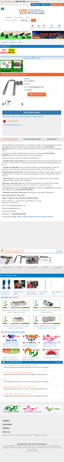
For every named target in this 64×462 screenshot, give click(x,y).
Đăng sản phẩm (57, 4)
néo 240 (45, 267)
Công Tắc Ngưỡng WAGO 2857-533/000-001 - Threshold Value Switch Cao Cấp (46, 327)
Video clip (59, 26)
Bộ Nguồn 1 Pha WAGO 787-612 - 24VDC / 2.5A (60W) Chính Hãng (47, 311)
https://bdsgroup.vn (29, 454)
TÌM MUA (6, 428)
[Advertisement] (31, 234)
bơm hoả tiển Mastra (43, 293)
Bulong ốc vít (13, 42)
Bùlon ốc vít (23, 74)
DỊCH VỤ (6, 432)
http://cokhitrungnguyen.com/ (13, 125)
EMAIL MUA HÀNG (36, 94)
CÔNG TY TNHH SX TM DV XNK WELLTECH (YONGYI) (11, 345)
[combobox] (30, 20)
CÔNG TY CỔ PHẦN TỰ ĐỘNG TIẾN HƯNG (30, 358)
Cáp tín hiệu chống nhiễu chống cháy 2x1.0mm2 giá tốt (18, 372)
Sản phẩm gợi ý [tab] (52, 139)
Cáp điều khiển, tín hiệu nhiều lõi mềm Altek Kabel (17, 394)
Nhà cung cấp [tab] (19, 17)
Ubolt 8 (20, 42)
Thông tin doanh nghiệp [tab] (32, 139)
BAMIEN (6, 421)
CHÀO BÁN (7, 424)
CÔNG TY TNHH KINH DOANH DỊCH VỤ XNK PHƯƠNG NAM (49, 345)
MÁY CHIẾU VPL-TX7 (57, 293)
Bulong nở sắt (7, 267)
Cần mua (38, 26)
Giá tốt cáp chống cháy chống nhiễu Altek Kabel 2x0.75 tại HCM (21, 365)
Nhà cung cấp (52, 26)
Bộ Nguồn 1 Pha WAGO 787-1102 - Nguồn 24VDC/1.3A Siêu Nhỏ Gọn (16, 327)
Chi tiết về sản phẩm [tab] (10, 139)
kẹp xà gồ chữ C (32, 267)
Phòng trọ (20, 454)
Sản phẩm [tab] (9, 17)
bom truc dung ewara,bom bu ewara (5, 293)
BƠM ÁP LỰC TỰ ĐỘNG (19, 293)
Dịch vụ (44, 26)
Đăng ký (46, 4)
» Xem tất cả (58, 362)
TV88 (5, 379)
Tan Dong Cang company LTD (51, 357)
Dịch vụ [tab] (28, 17)
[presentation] (57, 251)
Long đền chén (6, 69)
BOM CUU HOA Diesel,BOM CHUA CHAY (32, 293)
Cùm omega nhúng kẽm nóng (17, 70)
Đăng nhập (36, 4)
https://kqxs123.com (41, 454)
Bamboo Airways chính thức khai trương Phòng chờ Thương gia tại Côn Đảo (25, 435)
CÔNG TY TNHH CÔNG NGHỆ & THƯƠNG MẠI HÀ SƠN (10, 359)
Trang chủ (4, 42)
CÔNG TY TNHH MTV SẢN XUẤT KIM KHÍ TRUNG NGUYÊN (23, 116)
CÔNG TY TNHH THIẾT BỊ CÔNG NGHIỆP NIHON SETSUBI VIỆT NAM (30, 345)
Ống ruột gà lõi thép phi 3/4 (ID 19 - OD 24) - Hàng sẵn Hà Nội (20, 386)
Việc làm (32, 26)
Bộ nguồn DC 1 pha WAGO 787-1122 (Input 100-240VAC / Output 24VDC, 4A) (16, 311)
